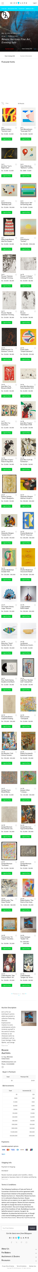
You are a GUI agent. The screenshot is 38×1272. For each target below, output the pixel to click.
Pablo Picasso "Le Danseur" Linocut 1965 (7, 350)
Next (24, 994)
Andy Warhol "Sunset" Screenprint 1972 (26, 240)
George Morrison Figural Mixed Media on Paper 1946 (27, 828)
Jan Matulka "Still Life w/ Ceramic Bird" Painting (7, 754)
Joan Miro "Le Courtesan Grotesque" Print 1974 (6, 424)
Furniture (22, 9)
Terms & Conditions (21, 1266)
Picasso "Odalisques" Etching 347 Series (26, 313)
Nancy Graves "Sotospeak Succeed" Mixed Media (25, 717)
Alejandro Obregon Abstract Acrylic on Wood (26, 497)
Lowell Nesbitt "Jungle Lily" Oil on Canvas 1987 (26, 976)
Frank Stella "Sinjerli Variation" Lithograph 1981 (26, 350)
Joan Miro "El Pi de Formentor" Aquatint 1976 (26, 460)
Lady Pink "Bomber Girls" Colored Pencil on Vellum (27, 681)
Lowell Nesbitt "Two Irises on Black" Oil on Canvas (8, 976)
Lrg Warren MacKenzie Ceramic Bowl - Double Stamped (26, 644)
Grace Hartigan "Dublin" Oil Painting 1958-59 (26, 938)
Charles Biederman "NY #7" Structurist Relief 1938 (26, 534)
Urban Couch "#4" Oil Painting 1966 (26, 203)
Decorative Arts (12, 9)
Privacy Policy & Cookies (8, 1266)
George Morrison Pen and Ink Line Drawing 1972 (6, 828)
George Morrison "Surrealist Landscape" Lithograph (6, 864)
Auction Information (26, 56)
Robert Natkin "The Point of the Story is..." (26, 901)
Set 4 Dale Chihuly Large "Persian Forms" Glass (7, 607)
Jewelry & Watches (31, 9)
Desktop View (32, 1266)
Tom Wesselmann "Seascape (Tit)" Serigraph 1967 (26, 130)
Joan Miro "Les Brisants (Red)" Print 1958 (6, 387)
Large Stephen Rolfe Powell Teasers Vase (25, 607)
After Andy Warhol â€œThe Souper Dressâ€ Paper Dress (7, 240)
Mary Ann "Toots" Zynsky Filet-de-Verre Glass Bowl (7, 644)
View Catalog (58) (27, 49)
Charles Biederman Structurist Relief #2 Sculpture (26, 570)
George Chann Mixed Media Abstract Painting (7, 791)
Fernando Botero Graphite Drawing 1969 (7, 717)
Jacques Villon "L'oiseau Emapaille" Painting (27, 791)
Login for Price (7, 139)
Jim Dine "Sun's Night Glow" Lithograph (6, 167)
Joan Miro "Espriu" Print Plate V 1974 (26, 424)
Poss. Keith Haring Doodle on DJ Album (7, 681)
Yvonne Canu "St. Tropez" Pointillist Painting (7, 938)
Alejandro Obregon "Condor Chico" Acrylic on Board (7, 534)
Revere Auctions (13, 36)
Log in (34, 3)
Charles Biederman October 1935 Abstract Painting (7, 570)
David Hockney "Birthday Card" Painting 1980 (6, 203)
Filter (7, 103)
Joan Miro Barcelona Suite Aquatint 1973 (27, 387)
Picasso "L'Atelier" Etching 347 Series (26, 277)
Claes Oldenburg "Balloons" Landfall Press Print (26, 167)
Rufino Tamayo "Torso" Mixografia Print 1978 (7, 497)
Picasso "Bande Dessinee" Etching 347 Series (7, 313)
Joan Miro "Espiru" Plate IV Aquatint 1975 (7, 460)
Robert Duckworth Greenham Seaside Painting (26, 754)
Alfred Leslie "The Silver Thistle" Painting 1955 (7, 901)
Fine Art (4, 9)
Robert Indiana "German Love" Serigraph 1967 (6, 130)
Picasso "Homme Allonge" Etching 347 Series (7, 277)
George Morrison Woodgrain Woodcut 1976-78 (26, 864)
